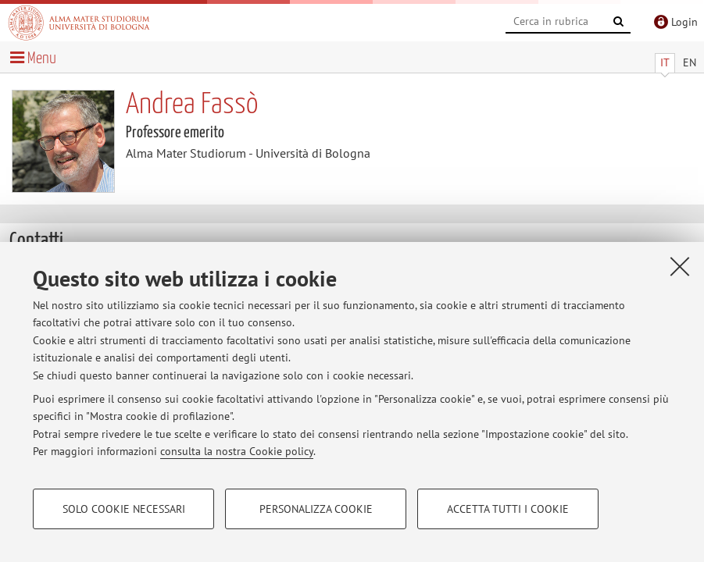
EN (689, 62)
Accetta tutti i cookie (508, 509)
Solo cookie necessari (124, 509)
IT (665, 62)
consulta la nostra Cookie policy (236, 451)
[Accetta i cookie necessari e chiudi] (679, 266)
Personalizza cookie (316, 509)
